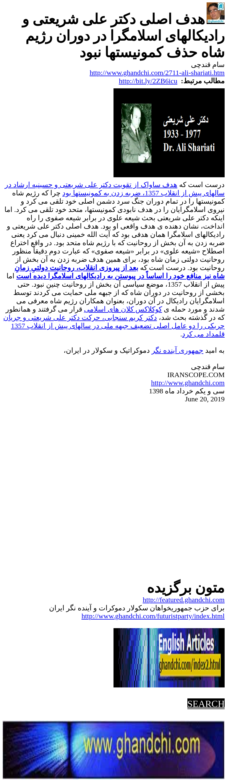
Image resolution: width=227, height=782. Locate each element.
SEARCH (206, 703)
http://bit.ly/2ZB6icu (148, 81)
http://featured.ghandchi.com (184, 600)
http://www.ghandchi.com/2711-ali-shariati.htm (157, 72)
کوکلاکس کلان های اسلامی (123, 309)
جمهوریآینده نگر (177, 350)
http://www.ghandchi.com (188, 383)
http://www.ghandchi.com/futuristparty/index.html (153, 616)
